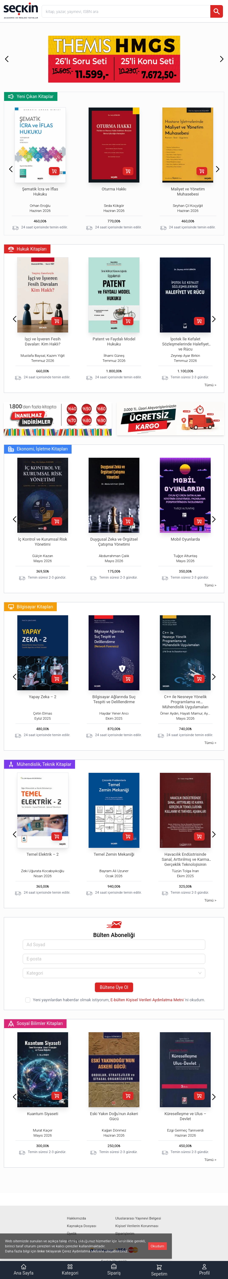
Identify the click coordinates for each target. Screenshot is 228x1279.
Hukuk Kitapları (27, 249)
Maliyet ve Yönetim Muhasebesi (188, 191)
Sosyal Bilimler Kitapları (35, 1024)
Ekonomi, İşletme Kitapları (38, 449)
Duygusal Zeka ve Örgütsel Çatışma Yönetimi (114, 542)
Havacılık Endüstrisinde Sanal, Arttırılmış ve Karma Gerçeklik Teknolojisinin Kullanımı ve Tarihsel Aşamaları (185, 864)
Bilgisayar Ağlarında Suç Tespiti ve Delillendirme (114, 699)
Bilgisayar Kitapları (30, 607)
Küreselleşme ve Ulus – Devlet (185, 1116)
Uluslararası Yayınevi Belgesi (138, 1218)
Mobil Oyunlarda (185, 539)
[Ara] (216, 11)
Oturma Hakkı (114, 189)
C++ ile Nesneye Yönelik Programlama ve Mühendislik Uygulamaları (185, 701)
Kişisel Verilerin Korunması (137, 1226)
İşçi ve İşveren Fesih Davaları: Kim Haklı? (43, 341)
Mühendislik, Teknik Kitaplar (39, 764)
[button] (6, 59)
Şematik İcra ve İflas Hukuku (40, 191)
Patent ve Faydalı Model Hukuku (114, 341)
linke (41, 1251)
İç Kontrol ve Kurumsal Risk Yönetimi (42, 542)
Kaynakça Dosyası (81, 1226)
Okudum (157, 1246)
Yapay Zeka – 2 (42, 696)
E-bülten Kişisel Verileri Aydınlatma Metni (147, 999)
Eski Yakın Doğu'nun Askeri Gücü (114, 1116)
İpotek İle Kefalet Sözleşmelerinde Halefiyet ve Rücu (185, 344)
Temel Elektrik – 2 (42, 854)
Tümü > (210, 385)
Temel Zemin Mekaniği (114, 854)
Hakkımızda (76, 1218)
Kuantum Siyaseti (42, 1113)
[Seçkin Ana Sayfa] (20, 10)
